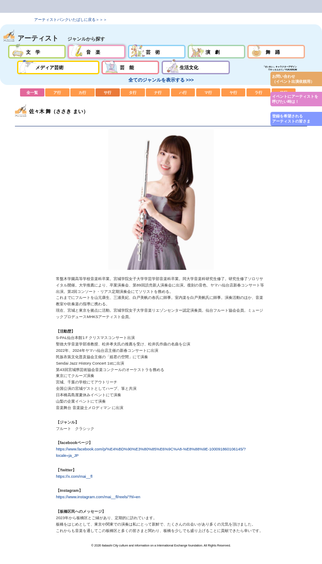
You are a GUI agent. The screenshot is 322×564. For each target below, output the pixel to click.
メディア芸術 (58, 67)
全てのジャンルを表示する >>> (161, 79)
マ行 (208, 92)
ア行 (57, 92)
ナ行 (158, 92)
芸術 (156, 51)
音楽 (96, 51)
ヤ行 (233, 92)
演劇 (216, 51)
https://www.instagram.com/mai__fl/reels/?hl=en (98, 497)
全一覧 (32, 92)
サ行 (108, 92)
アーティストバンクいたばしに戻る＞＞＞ (70, 20)
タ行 (133, 92)
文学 (36, 51)
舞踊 (276, 51)
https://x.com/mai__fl (74, 476)
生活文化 (196, 67)
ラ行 (259, 92)
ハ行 (183, 92)
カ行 (82, 92)
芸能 (130, 67)
